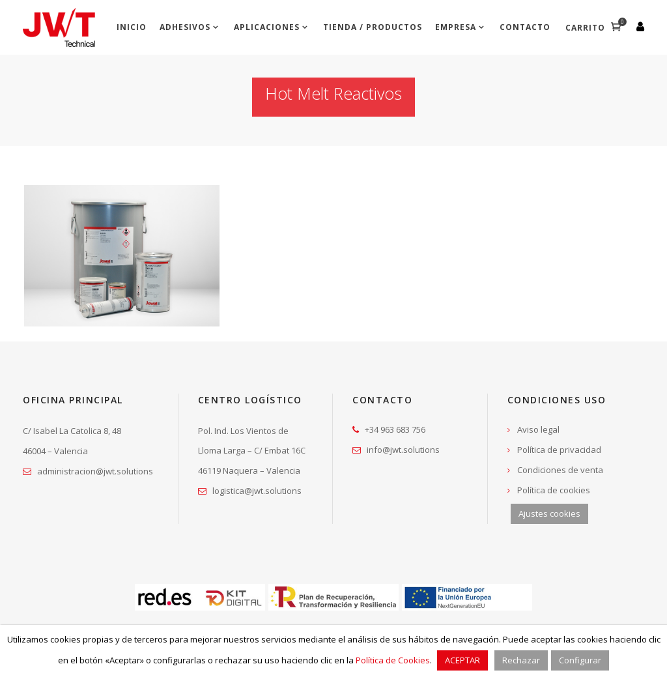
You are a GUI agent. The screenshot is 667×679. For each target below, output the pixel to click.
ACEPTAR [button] (462, 660)
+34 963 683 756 (395, 429)
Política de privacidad (559, 449)
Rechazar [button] (521, 660)
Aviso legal (538, 429)
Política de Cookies (393, 660)
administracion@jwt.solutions (95, 471)
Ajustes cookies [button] (549, 513)
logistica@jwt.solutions (257, 491)
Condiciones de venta (560, 470)
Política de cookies (553, 490)
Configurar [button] (580, 660)
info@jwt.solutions (403, 449)
